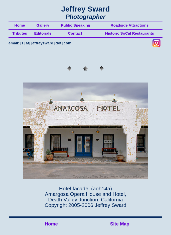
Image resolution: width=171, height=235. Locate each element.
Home (51, 223)
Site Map (119, 223)
